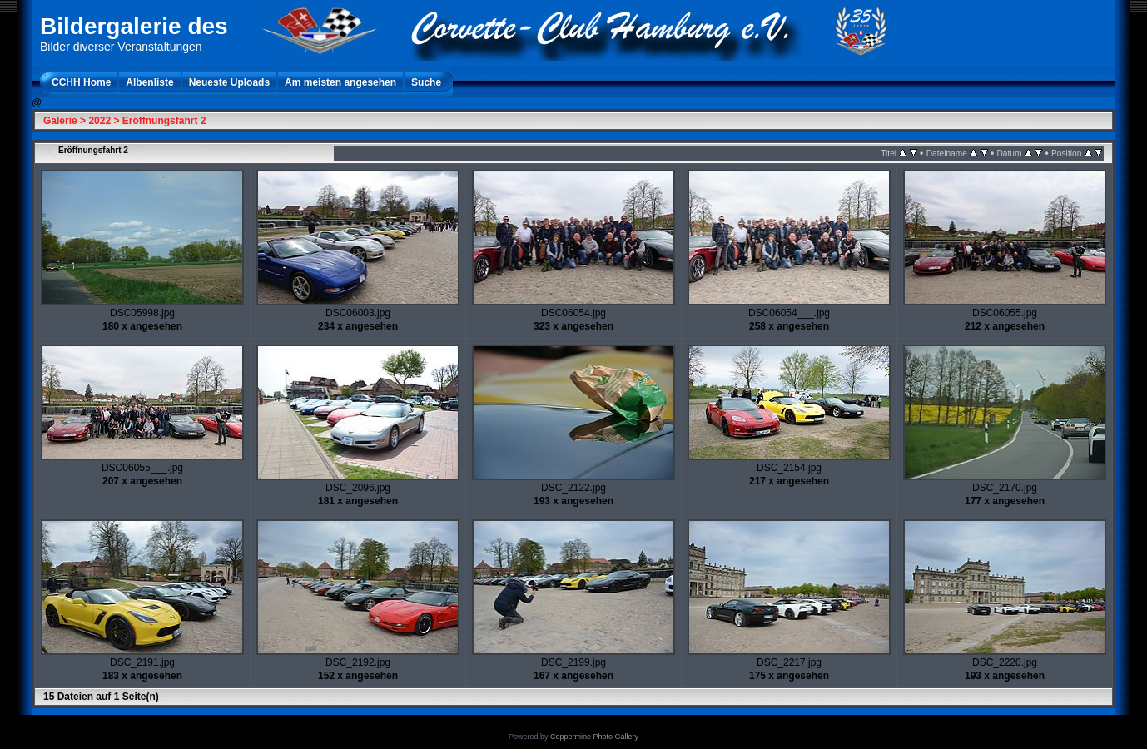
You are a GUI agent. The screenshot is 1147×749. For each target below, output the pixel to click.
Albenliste (149, 82)
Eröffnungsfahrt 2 (164, 120)
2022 (99, 120)
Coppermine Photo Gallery (594, 736)
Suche (426, 82)
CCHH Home (81, 82)
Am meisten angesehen (340, 82)
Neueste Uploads (229, 82)
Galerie (60, 120)
